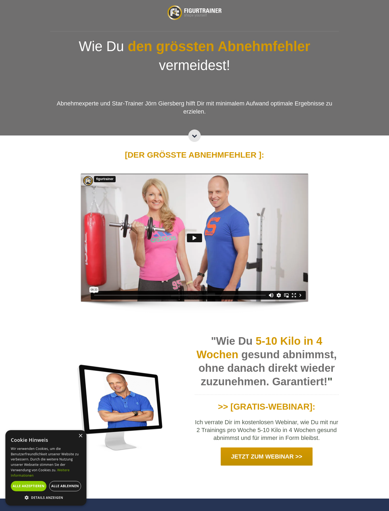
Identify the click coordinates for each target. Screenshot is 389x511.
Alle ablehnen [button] (65, 486)
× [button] (80, 436)
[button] (46, 497)
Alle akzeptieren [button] (29, 486)
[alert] (45, 468)
